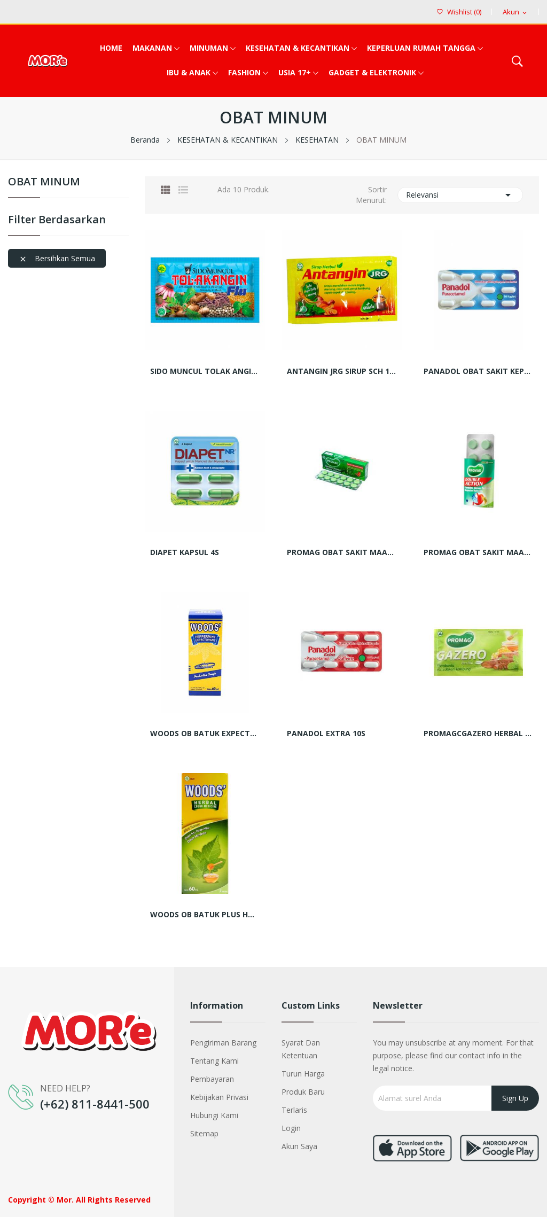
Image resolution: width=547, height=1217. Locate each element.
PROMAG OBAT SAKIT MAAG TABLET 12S (342, 552)
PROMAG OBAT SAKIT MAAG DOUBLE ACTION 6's (479, 552)
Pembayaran (212, 1079)
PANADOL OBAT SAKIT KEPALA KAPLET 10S (479, 371)
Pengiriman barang (223, 1042)
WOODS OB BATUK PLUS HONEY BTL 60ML (205, 914)
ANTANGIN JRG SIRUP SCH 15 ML (342, 371)
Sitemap (204, 1133)
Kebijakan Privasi (219, 1097)
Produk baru (303, 1092)
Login (291, 1128)
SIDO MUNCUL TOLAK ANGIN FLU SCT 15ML (205, 371)
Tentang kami (214, 1061)
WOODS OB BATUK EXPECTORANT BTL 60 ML (205, 733)
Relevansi (460, 195)
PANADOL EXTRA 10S (326, 733)
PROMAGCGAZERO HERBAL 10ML (479, 733)
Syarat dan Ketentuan (301, 1048)
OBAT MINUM (44, 182)
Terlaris (294, 1110)
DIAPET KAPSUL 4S (184, 552)
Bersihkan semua (57, 258)
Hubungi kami (214, 1115)
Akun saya (299, 1146)
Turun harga (303, 1073)
